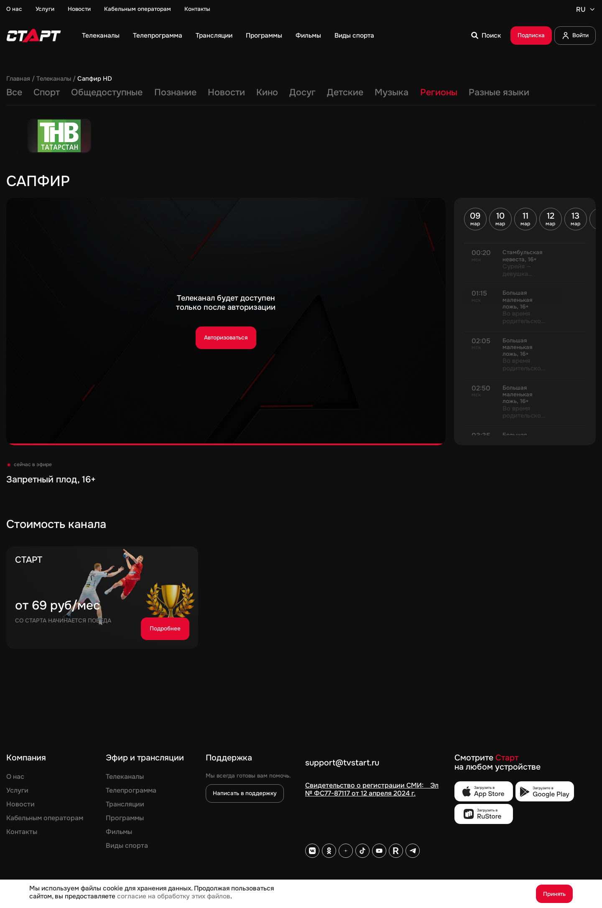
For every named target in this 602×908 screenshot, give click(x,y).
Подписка (531, 35)
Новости (79, 9)
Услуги (45, 9)
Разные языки (499, 93)
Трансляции (214, 36)
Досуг (302, 93)
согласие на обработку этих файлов (173, 896)
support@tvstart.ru (342, 763)
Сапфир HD (94, 79)
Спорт (46, 93)
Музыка (391, 93)
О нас (14, 9)
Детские (345, 93)
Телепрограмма (157, 36)
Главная (18, 79)
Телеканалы (101, 36)
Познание (175, 93)
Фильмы (308, 36)
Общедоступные (107, 93)
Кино (267, 93)
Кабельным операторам (137, 9)
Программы (264, 36)
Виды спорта (354, 36)
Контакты (197, 9)
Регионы (438, 93)
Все (14, 93)
